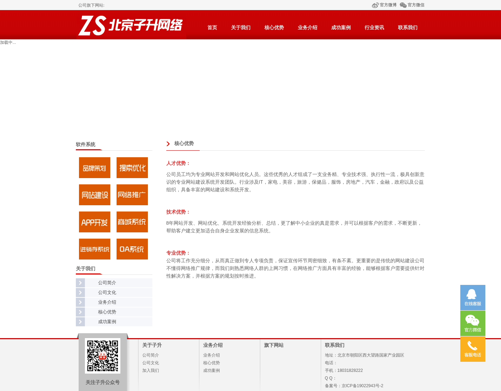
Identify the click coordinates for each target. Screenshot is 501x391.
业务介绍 (307, 27)
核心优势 (274, 27)
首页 (212, 27)
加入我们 (150, 370)
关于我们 (240, 27)
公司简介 (107, 282)
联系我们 (408, 27)
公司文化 (107, 292)
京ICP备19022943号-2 (362, 385)
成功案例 (341, 27)
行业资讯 (374, 27)
